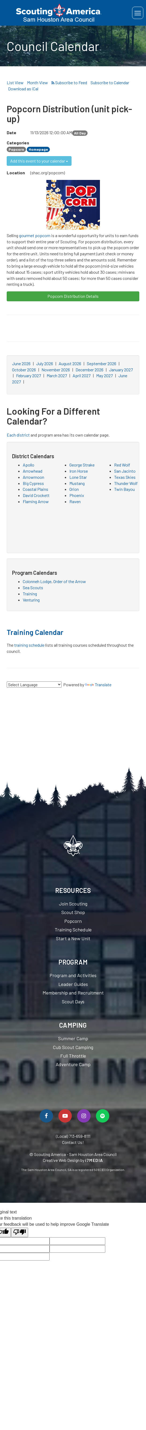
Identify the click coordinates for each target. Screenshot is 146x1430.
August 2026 (70, 363)
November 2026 (56, 369)
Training (30, 593)
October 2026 (24, 369)
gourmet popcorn (34, 235)
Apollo (28, 464)
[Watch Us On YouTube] (65, 1116)
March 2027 (57, 375)
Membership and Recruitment (73, 993)
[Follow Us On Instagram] (84, 1116)
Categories (17, 142)
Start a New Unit (73, 938)
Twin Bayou (124, 489)
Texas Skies (125, 477)
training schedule (29, 644)
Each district (18, 434)
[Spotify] (102, 1116)
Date (11, 132)
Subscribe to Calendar (110, 82)
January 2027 (121, 369)
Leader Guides (73, 984)
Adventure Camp (73, 1064)
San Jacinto (125, 470)
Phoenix (76, 495)
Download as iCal (23, 88)
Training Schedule (73, 929)
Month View (37, 82)
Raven (75, 501)
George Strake (82, 464)
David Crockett (36, 495)
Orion (74, 489)
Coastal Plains (35, 489)
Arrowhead (32, 470)
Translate (98, 684)
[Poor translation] (19, 1233)
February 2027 (28, 375)
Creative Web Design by (73, 1160)
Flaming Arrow (36, 501)
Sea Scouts (33, 587)
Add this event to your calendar (39, 160)
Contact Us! (73, 1142)
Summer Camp (73, 1038)
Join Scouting (73, 904)
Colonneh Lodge (37, 581)
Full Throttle (73, 1056)
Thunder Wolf (126, 483)
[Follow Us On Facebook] (46, 1116)
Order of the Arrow (69, 581)
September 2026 (101, 363)
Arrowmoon (33, 477)
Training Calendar (35, 632)
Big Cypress (33, 483)
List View (15, 82)
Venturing (31, 599)
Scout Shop (73, 912)
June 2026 (21, 363)
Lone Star (78, 477)
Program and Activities (73, 975)
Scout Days (73, 1001)
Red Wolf (122, 464)
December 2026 (89, 369)
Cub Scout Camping (73, 1047)
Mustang (77, 483)
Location (16, 172)
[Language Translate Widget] (34, 684)
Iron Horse (78, 470)
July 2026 (44, 363)
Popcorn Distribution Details (73, 296)
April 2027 (82, 375)
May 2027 (104, 375)
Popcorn (73, 921)
